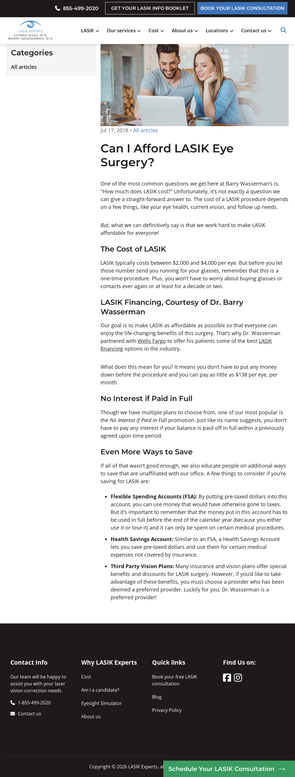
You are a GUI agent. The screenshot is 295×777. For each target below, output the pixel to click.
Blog (157, 697)
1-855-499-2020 (34, 703)
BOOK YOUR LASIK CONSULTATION (242, 8)
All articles (24, 66)
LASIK (91, 30)
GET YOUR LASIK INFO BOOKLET (150, 8)
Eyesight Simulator (101, 703)
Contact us (258, 30)
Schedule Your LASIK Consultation (221, 768)
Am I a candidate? (100, 690)
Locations (221, 30)
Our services (125, 30)
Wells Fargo (152, 340)
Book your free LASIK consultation (174, 680)
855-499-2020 (81, 8)
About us (186, 30)
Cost (157, 30)
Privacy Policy (166, 710)
